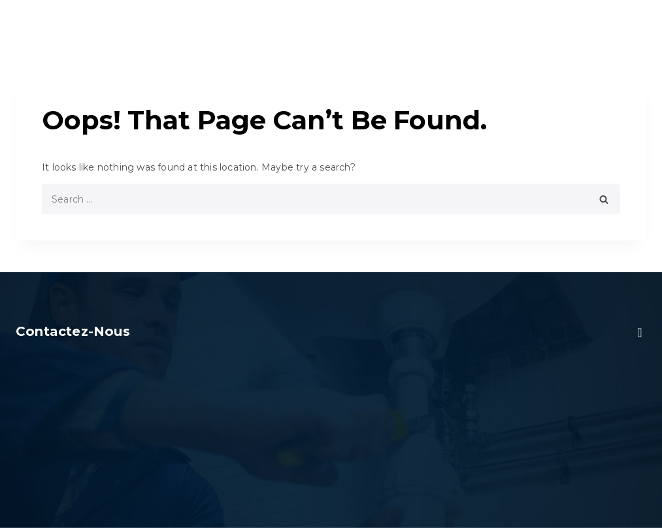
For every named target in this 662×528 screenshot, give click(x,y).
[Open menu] (637, 22)
